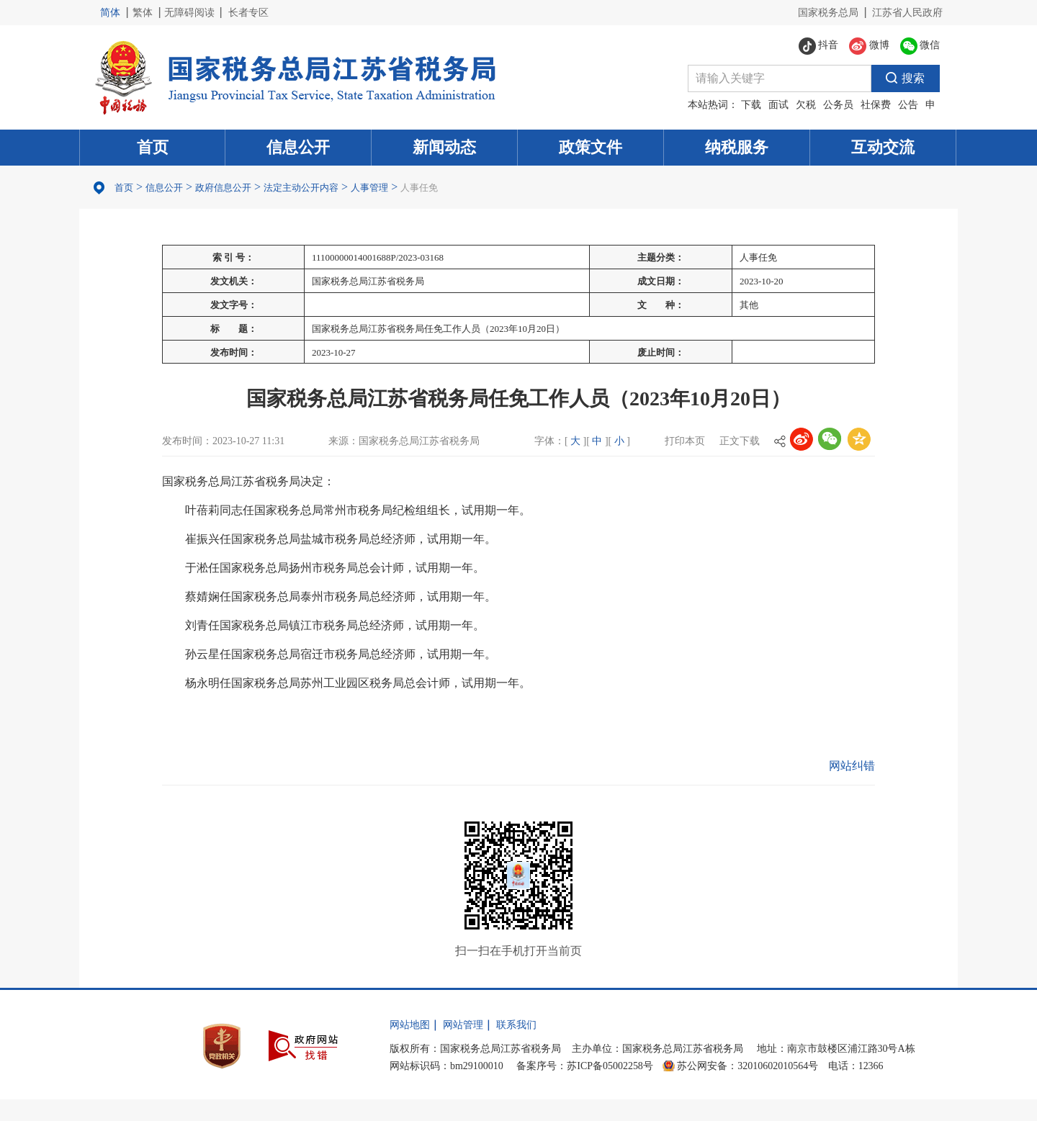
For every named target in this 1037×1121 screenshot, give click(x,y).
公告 (908, 104)
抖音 (819, 46)
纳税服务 (736, 147)
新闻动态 (444, 147)
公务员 (838, 104)
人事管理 (369, 187)
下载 (751, 104)
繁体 (143, 12)
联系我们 (516, 1024)
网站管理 (463, 1024)
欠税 (806, 104)
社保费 (876, 104)
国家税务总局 (828, 12)
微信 (920, 46)
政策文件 (590, 147)
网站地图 (410, 1024)
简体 (110, 12)
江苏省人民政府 (907, 12)
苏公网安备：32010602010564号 (747, 1066)
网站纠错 (852, 766)
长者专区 (248, 12)
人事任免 (419, 187)
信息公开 (298, 147)
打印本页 (685, 441)
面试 (778, 104)
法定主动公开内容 (301, 187)
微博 (869, 46)
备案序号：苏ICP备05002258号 (584, 1066)
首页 (153, 147)
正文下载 (739, 441)
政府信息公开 (223, 187)
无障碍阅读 (189, 12)
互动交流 (883, 147)
